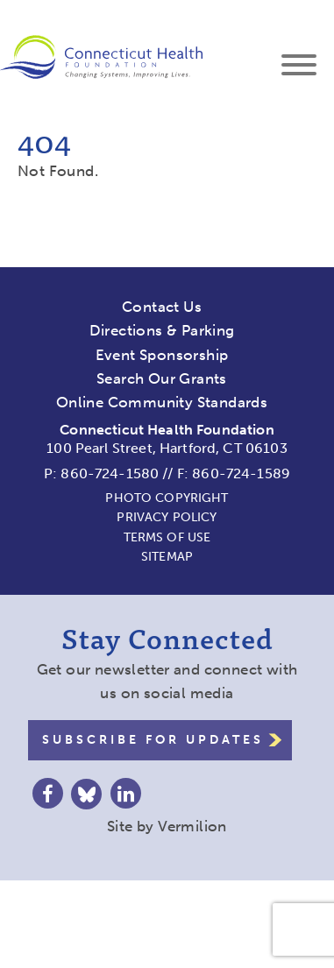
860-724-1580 (109, 473)
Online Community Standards (161, 402)
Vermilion (192, 826)
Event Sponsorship (162, 355)
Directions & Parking (162, 330)
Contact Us (162, 306)
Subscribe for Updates (153, 739)
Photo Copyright (166, 498)
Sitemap (167, 556)
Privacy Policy (167, 517)
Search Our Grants (161, 378)
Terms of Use (167, 537)
